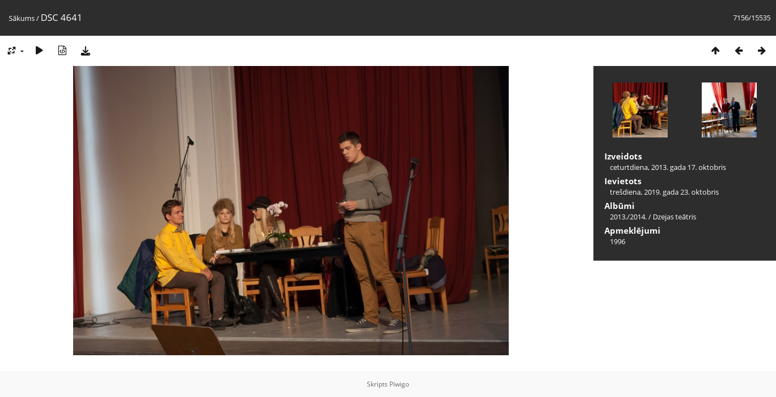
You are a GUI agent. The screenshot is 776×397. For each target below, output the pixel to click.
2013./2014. (628, 217)
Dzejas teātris (674, 217)
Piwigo (399, 384)
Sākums (22, 18)
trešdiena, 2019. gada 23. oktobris (664, 192)
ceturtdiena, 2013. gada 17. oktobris (668, 167)
